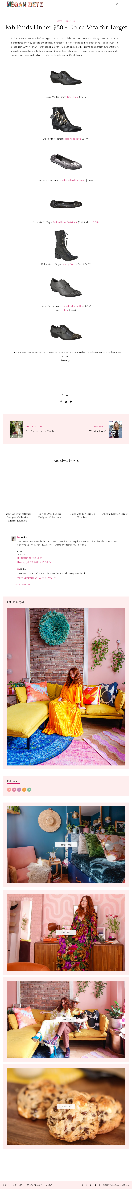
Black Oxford (72, 97)
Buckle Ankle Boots (72, 138)
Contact (17, 1185)
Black (65, 310)
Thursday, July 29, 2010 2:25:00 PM (34, 562)
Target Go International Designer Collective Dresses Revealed (17, 517)
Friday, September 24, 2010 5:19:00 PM (36, 577)
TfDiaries (111, 1185)
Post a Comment (22, 584)
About (49, 1185)
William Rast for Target (114, 514)
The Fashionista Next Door (29, 557)
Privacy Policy (34, 1185)
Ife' (18, 537)
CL (18, 569)
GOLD (96, 222)
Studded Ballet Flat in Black (65, 222)
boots (59, 21)
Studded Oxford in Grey (72, 306)
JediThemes (125, 1185)
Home (6, 1185)
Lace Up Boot (68, 264)
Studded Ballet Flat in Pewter (72, 180)
